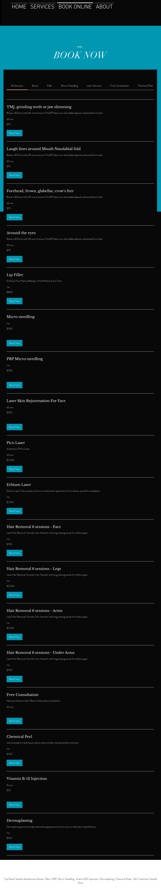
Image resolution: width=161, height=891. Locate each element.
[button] (14, 133)
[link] (17, 85)
